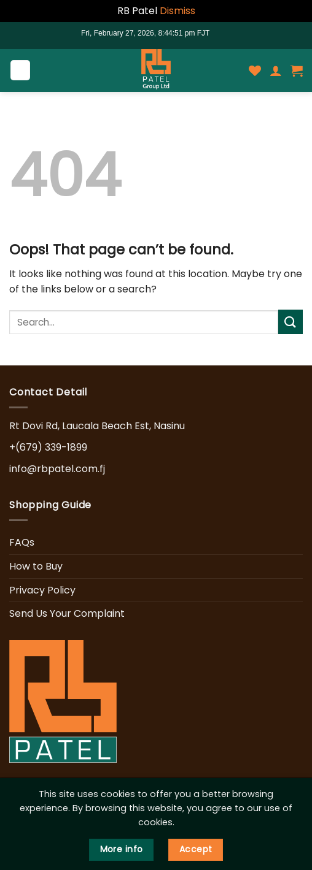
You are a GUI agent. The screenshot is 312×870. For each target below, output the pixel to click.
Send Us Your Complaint (67, 613)
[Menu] (20, 70)
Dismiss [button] (177, 11)
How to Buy (36, 566)
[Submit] (290, 322)
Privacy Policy (42, 590)
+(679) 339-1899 (48, 447)
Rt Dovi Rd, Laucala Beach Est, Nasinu (97, 426)
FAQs (21, 542)
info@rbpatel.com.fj (57, 469)
